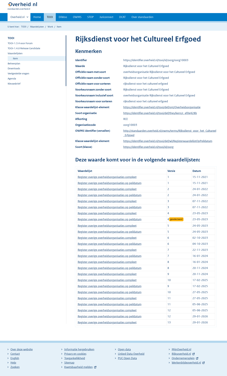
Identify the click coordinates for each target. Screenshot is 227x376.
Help (13, 362)
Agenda (12, 78)
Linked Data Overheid (131, 354)
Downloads (14, 68)
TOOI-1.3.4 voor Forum (20, 43)
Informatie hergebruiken (79, 349)
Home (37, 17)
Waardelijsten (37, 26)
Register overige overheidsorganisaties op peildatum (109, 183)
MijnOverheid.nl (181, 349)
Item (15, 58)
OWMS (77, 17)
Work (50, 26)
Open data (124, 349)
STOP (90, 17)
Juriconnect (106, 17)
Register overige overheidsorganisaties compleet (107, 177)
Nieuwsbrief (14, 83)
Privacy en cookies (75, 354)
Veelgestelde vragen (18, 73)
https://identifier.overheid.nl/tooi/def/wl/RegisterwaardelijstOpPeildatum (167, 141)
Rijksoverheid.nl (181, 354)
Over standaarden (142, 17)
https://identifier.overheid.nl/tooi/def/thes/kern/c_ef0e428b (160, 113)
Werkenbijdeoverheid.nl (186, 362)
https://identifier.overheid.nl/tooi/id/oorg (148, 147)
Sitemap (69, 362)
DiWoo (63, 17)
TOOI (50, 17)
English (14, 358)
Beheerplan (14, 63)
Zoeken (15, 367)
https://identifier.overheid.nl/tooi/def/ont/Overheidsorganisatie (162, 107)
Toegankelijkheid (74, 358)
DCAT (122, 17)
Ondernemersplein (183, 358)
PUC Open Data (127, 358)
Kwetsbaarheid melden (78, 367)
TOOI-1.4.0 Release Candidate (24, 48)
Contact (15, 354)
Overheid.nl (17, 18)
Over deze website (21, 349)
